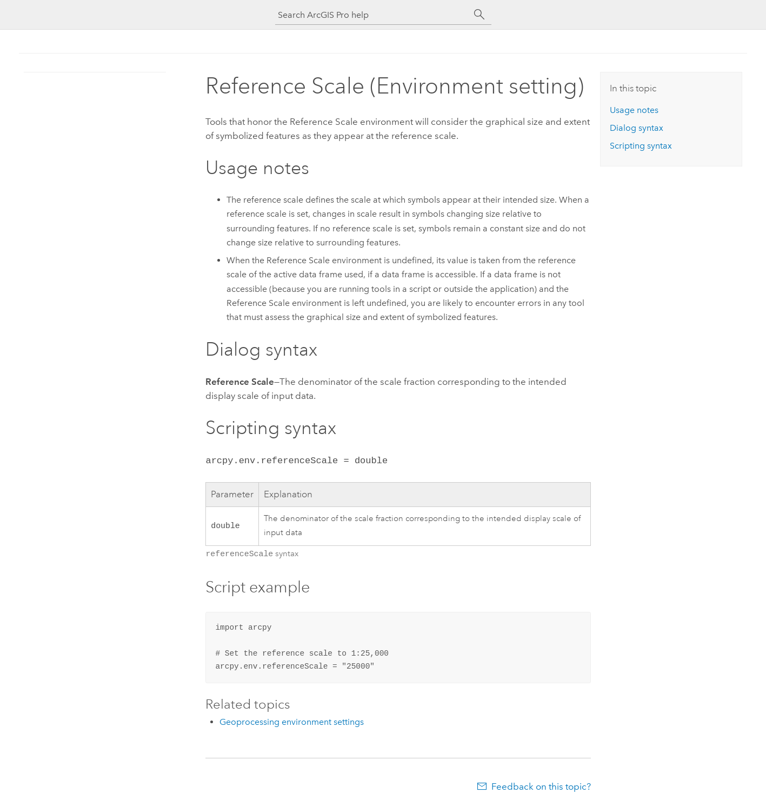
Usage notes (634, 110)
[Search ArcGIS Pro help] (372, 14)
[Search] (479, 14)
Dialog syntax (636, 128)
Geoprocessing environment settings (291, 721)
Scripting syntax (641, 146)
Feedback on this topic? (541, 785)
